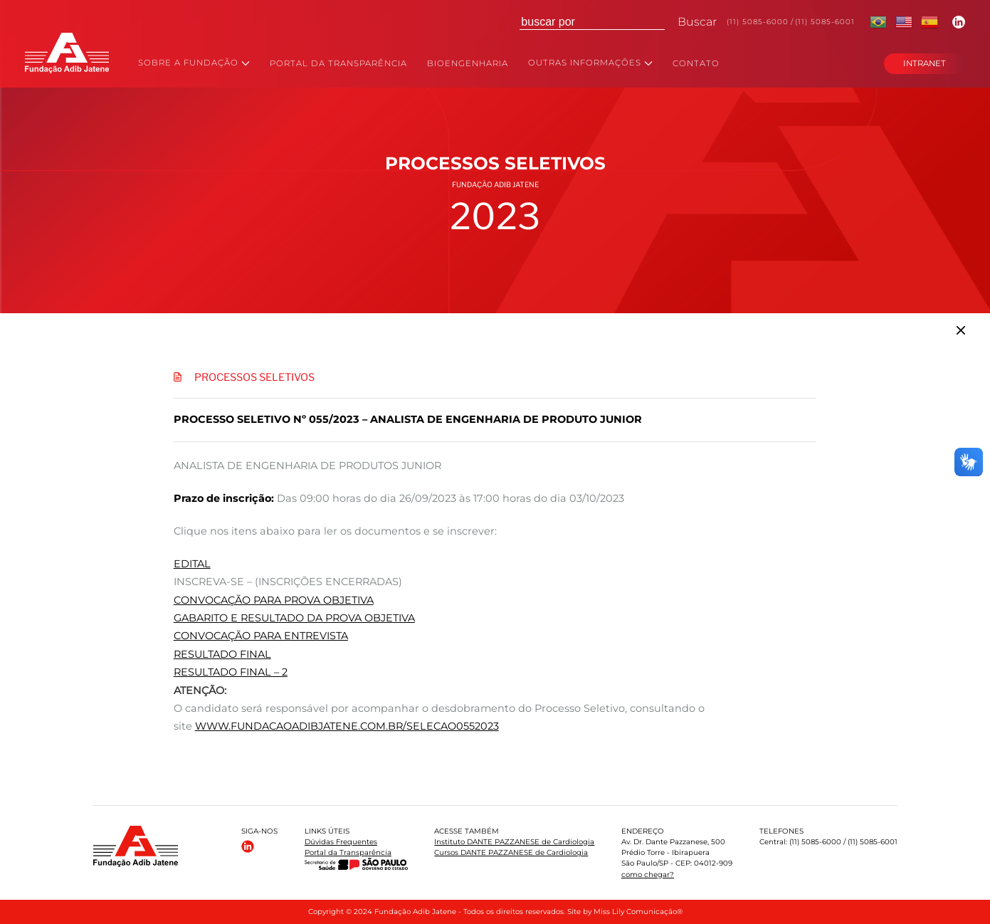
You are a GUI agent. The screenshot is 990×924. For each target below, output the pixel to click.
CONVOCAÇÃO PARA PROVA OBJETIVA (274, 600)
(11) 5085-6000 (758, 21)
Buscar (697, 21)
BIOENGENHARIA (467, 64)
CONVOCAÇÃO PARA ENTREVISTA (261, 635)
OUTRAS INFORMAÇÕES (590, 63)
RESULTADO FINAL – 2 (231, 672)
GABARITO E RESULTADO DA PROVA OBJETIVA (294, 617)
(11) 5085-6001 (825, 21)
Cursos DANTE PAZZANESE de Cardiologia (511, 852)
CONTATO (696, 64)
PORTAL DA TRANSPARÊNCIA (338, 64)
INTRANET (924, 63)
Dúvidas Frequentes (341, 841)
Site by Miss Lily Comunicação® (625, 911)
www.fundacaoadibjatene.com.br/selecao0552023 (347, 726)
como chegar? (647, 874)
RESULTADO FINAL (222, 654)
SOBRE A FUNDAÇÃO (194, 63)
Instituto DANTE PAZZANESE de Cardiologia (514, 841)
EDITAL (192, 563)
